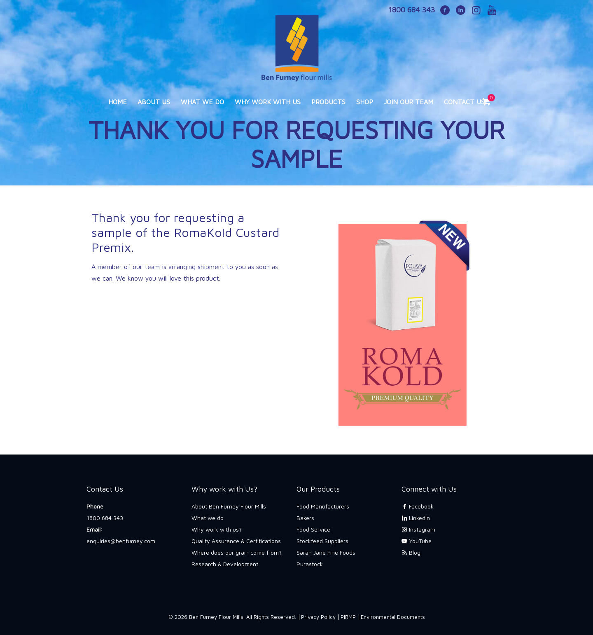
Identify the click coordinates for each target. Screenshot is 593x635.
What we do (207, 517)
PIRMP (348, 617)
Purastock (309, 563)
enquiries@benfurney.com (120, 540)
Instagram (418, 529)
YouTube (417, 540)
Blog (411, 552)
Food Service (313, 529)
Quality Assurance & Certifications (236, 540)
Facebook (418, 506)
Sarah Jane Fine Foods (325, 552)
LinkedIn (416, 517)
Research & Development (224, 563)
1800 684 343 (104, 517)
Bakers (305, 517)
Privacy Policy (318, 617)
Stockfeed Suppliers (322, 540)
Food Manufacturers (322, 506)
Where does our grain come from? (236, 552)
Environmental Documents (393, 617)
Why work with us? (216, 529)
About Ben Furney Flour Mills (228, 506)
